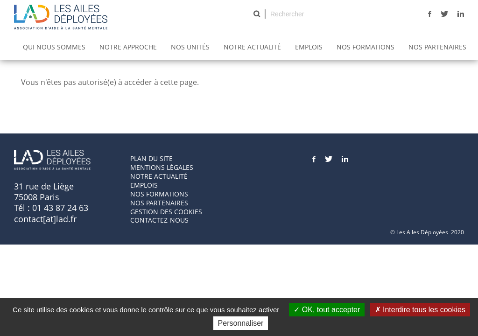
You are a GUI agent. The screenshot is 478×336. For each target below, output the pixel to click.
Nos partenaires (437, 46)
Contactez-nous (159, 220)
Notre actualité (252, 46)
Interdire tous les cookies (420, 310)
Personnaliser (241, 323)
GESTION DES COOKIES (166, 211)
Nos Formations (365, 46)
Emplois (309, 46)
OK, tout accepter (327, 310)
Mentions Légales (161, 167)
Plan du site (151, 158)
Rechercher (257, 14)
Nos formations (159, 193)
